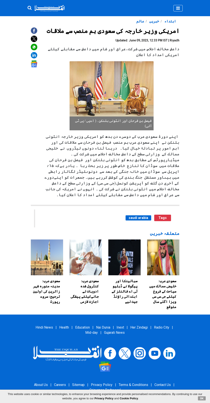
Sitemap (78, 385)
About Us (41, 385)
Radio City (161, 327)
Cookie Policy (129, 398)
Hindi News (44, 327)
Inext (120, 327)
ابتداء (169, 21)
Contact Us (162, 385)
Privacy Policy (101, 385)
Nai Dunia (103, 327)
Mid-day (91, 333)
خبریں (153, 21)
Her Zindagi (139, 327)
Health (64, 327)
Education (82, 327)
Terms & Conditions (133, 385)
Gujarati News (114, 333)
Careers (60, 385)
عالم (140, 21)
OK (202, 398)
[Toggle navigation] (178, 8)
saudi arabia (138, 218)
